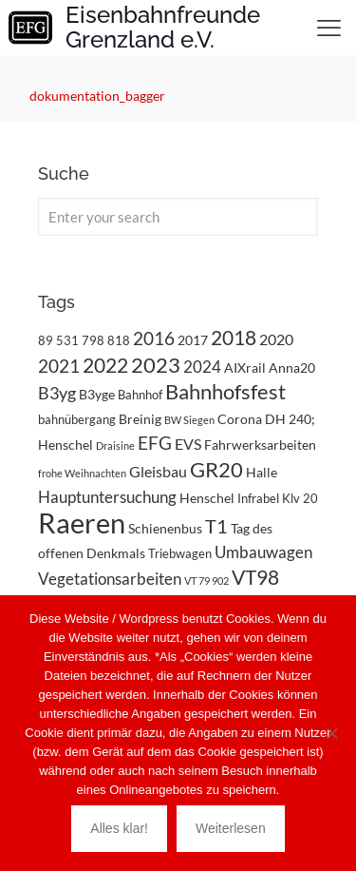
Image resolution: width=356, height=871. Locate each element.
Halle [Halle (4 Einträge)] (261, 472)
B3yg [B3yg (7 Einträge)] (57, 393)
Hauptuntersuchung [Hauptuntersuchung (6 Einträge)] (107, 497)
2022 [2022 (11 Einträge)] (105, 365)
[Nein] (332, 733)
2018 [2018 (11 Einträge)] (233, 337)
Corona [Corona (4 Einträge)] (239, 419)
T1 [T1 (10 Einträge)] (216, 525)
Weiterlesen (231, 828)
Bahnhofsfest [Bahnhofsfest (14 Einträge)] (225, 391)
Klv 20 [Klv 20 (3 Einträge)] (300, 498)
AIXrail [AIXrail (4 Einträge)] (245, 367)
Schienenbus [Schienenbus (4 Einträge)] (165, 528)
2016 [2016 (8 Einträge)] (154, 338)
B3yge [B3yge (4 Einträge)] (97, 394)
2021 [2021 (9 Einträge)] (59, 366)
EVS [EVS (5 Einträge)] (188, 444)
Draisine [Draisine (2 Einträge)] (115, 445)
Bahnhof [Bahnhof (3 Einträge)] (140, 394)
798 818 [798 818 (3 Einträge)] (106, 340)
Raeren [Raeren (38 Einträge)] (81, 522)
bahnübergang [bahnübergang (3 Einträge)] (77, 419)
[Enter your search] (178, 217)
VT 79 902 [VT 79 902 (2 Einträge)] (206, 580)
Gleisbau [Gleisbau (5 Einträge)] (158, 471)
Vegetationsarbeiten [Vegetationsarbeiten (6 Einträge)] (109, 579)
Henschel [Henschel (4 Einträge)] (206, 498)
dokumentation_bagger (97, 95)
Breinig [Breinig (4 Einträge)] (140, 419)
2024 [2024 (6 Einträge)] (202, 367)
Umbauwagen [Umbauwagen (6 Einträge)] (263, 552)
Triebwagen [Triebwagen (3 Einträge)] (180, 553)
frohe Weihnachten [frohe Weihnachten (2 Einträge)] (82, 473)
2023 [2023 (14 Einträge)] (155, 364)
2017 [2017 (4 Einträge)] (193, 340)
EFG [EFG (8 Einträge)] (155, 443)
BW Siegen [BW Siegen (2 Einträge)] (189, 420)
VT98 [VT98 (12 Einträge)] (255, 577)
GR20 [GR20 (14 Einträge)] (216, 469)
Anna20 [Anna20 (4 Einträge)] (292, 367)
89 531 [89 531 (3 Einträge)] (58, 340)
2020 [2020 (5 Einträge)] (276, 339)
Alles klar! (119, 828)
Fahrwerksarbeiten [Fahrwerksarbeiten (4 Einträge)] (260, 444)
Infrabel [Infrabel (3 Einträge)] (258, 498)
